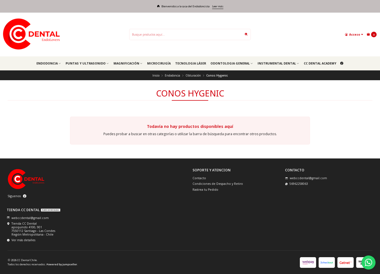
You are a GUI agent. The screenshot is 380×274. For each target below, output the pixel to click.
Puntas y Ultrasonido (87, 63)
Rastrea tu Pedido (205, 190)
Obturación (193, 75)
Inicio (155, 75)
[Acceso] (354, 34)
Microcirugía (159, 63)
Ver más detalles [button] (21, 240)
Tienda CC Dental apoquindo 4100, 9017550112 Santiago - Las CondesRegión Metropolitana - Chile (31, 229)
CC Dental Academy (320, 63)
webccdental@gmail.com (306, 178)
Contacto (199, 178)
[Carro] (371, 35)
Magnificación (128, 63)
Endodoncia (48, 63)
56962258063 (296, 184)
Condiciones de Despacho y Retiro (218, 184)
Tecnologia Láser (190, 63)
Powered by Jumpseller (62, 264)
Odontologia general (231, 63)
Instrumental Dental (278, 63)
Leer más (217, 6)
